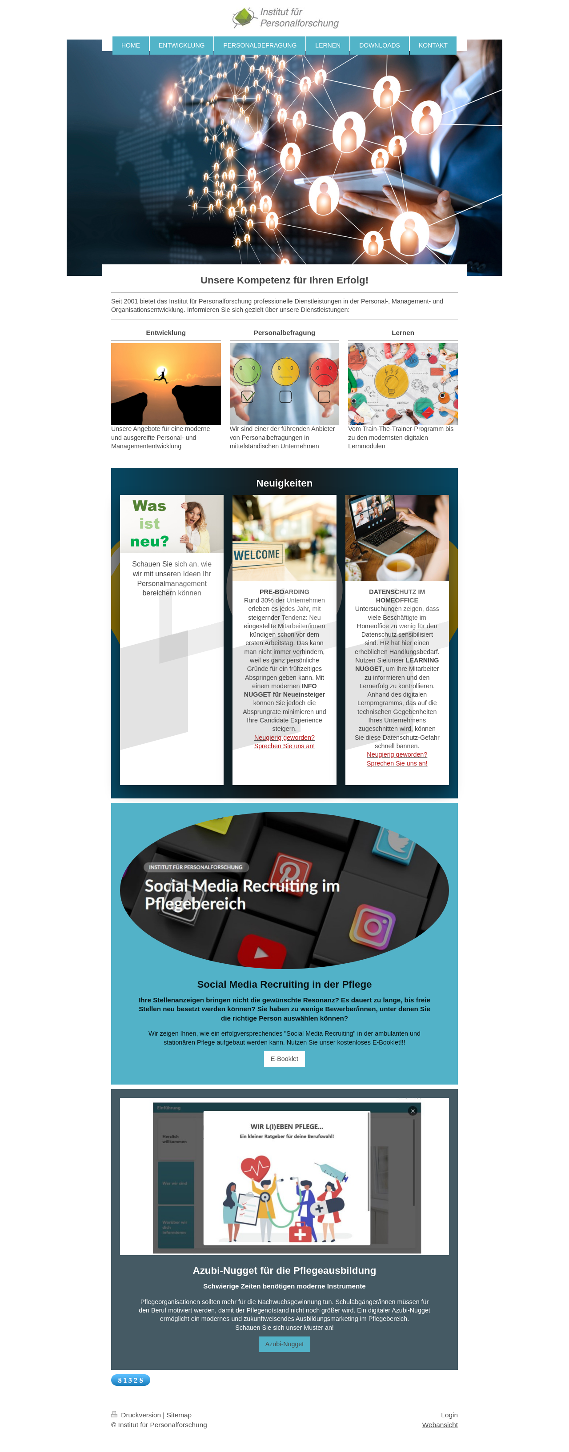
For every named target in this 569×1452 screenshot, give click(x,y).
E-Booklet (284, 1058)
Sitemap (179, 1415)
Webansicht (440, 1424)
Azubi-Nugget (284, 1344)
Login (449, 1415)
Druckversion (137, 1415)
